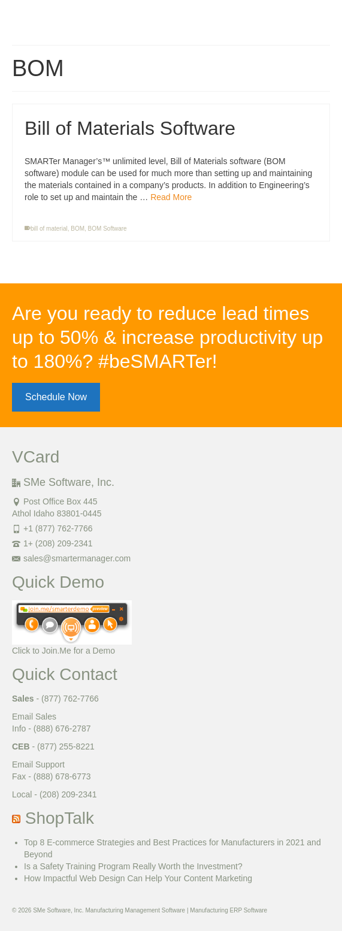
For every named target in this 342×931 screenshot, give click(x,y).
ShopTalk (59, 818)
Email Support (38, 764)
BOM (77, 228)
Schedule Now (56, 397)
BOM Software (107, 228)
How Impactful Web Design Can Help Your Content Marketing (138, 878)
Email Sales (34, 716)
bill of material (49, 228)
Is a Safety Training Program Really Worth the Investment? (133, 866)
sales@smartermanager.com (71, 558)
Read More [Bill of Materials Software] (171, 197)
